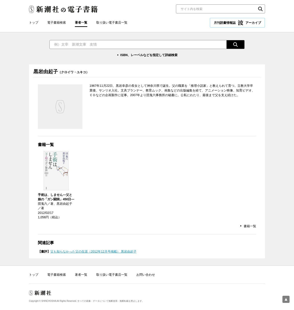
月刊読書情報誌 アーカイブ (237, 22)
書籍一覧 (250, 226)
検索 (260, 9)
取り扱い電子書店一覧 (111, 22)
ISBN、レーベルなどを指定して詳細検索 (149, 55)
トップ (33, 22)
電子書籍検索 (56, 22)
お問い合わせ (145, 274)
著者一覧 (81, 22)
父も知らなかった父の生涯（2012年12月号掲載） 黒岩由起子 (93, 251)
